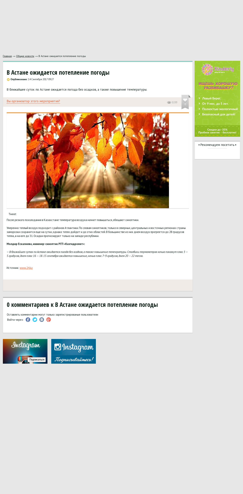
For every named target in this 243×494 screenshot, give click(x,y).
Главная (7, 56)
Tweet (12, 214)
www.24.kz (26, 268)
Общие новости (25, 56)
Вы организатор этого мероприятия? (33, 101)
